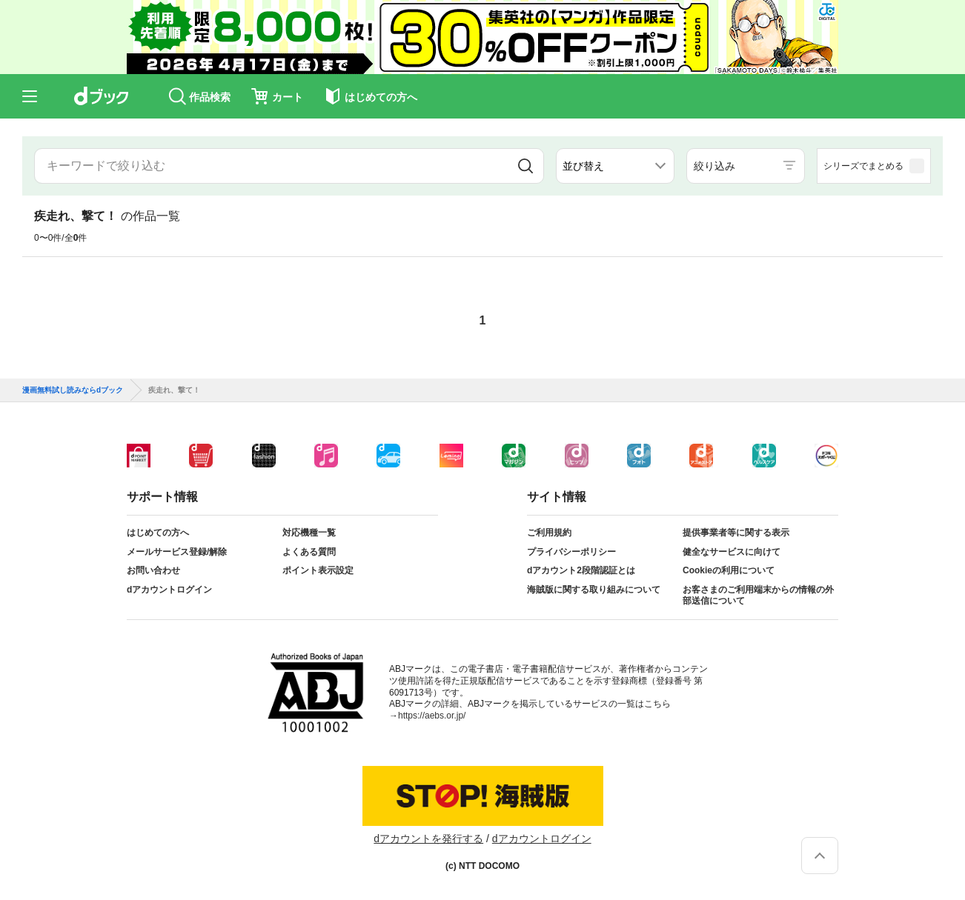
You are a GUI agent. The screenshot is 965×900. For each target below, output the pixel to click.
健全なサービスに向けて (731, 552)
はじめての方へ (158, 532)
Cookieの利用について (729, 570)
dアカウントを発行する (428, 838)
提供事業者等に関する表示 (736, 532)
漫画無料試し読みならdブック (72, 390)
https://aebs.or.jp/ (431, 715)
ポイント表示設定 (318, 570)
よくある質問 (309, 552)
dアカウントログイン (169, 589)
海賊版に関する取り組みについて (593, 589)
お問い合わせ (153, 570)
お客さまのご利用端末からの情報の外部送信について (758, 595)
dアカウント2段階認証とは (581, 570)
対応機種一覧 (309, 532)
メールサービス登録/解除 (177, 552)
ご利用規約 (549, 532)
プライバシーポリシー (571, 552)
